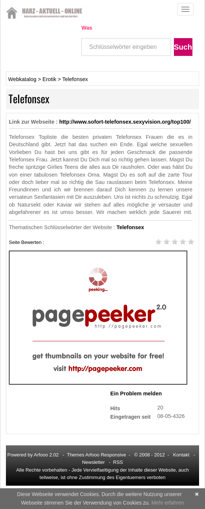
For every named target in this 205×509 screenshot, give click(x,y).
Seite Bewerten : (26, 242)
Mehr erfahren (167, 503)
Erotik (49, 79)
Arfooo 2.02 (46, 455)
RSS (118, 462)
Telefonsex (75, 79)
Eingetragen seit (130, 416)
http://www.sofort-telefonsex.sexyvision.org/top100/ (125, 122)
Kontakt (181, 455)
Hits (115, 408)
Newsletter (93, 462)
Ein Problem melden (136, 393)
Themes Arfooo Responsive (96, 455)
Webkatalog (22, 79)
